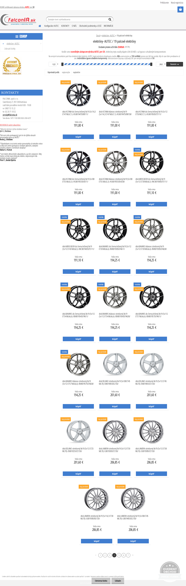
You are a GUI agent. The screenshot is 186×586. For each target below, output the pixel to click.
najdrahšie (76, 72)
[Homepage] (38, 26)
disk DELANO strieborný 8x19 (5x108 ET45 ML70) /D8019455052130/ (114, 382)
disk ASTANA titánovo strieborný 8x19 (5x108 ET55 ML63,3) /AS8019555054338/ (115, 180)
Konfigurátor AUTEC (51, 25)
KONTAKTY (65, 25)
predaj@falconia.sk (10, 114)
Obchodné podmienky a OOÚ (90, 25)
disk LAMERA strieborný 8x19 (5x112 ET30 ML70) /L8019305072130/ (114, 450)
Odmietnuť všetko (101, 580)
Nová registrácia (177, 2)
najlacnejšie (66, 72)
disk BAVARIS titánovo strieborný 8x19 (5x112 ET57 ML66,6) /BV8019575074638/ (78, 382)
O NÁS (74, 25)
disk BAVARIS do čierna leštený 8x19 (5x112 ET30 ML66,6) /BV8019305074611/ (115, 247)
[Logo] (18, 19)
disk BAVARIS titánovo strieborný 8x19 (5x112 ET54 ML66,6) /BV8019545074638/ (114, 315)
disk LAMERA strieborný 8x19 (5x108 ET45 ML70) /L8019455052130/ (132, 517)
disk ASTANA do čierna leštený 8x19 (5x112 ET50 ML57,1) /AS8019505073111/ (151, 113)
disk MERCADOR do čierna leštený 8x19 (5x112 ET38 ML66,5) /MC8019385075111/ (151, 180)
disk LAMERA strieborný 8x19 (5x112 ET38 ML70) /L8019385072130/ (151, 450)
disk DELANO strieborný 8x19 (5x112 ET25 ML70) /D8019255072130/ (78, 450)
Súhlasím (118, 580)
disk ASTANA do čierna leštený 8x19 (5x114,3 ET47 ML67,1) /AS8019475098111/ (79, 113)
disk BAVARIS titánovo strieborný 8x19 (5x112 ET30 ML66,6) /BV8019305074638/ (151, 247)
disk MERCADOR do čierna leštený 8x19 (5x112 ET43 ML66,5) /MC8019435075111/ (78, 247)
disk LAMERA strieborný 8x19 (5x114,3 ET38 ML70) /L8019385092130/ (97, 517)
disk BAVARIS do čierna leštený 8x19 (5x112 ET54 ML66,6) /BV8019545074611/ (78, 315)
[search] (110, 20)
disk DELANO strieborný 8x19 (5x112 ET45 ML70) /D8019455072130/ (151, 382)
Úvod (98, 35)
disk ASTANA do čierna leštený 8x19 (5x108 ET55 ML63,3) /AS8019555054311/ (78, 180)
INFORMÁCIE (108, 25)
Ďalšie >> (133, 555)
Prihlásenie (164, 2)
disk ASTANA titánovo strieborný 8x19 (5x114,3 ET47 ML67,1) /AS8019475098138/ (115, 113)
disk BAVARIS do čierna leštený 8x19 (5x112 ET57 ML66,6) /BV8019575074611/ (151, 315)
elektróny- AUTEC (108, 35)
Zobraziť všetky (9, 48)
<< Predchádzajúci (96, 555)
